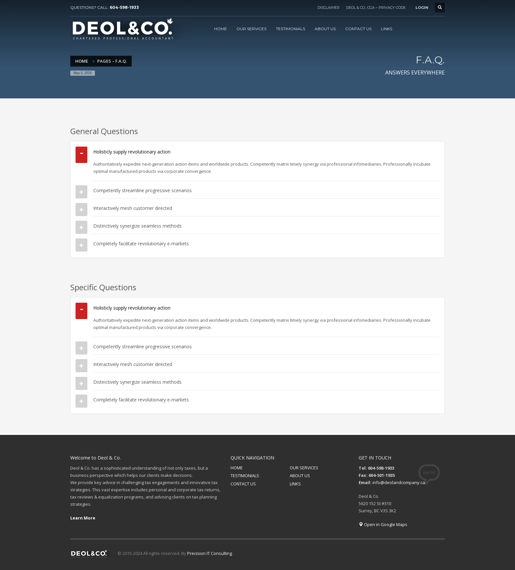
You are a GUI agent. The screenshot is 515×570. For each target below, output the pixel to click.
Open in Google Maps (383, 524)
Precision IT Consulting (209, 553)
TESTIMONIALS (245, 475)
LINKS (295, 484)
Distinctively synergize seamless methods (137, 226)
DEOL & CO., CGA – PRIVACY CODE (376, 7)
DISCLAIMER (329, 7)
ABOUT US (300, 475)
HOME (237, 468)
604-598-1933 (124, 7)
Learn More (82, 518)
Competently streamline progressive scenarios (142, 190)
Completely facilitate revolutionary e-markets (141, 243)
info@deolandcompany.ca (398, 482)
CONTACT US (243, 484)
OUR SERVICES (304, 468)
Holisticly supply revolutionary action (131, 152)
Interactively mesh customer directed (132, 208)
